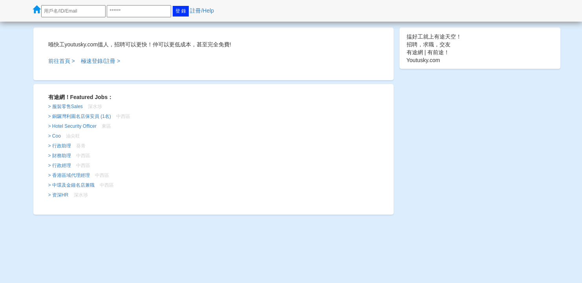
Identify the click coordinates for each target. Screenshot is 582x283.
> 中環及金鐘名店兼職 (71, 185)
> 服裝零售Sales (65, 106)
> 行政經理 (59, 165)
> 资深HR (58, 195)
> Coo (54, 136)
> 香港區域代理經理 (69, 175)
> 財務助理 (59, 155)
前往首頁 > (61, 61)
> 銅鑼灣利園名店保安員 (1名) (79, 116)
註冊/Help (202, 10)
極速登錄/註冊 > (100, 61)
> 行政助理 (59, 146)
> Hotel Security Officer (72, 126)
